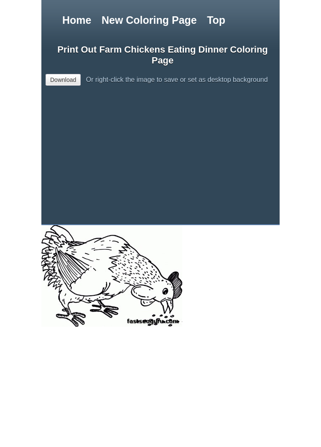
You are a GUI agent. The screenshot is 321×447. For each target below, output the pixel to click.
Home (76, 20)
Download (63, 79)
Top (216, 20)
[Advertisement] (181, 157)
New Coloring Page (149, 20)
